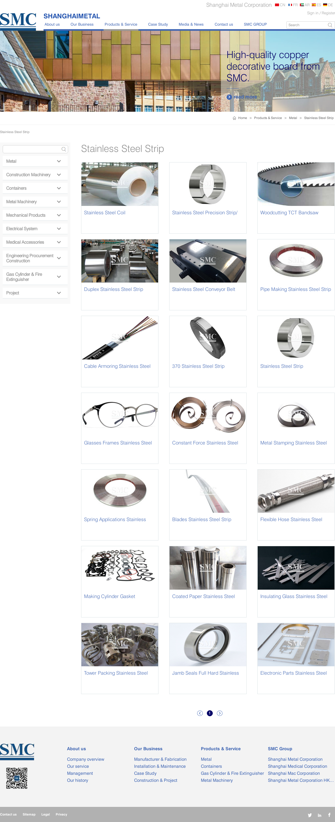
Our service (78, 766)
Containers (33, 188)
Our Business (82, 24)
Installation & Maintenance (160, 766)
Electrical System (33, 228)
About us (52, 24)
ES (319, 4)
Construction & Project (155, 780)
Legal (45, 814)
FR (295, 4)
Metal (293, 118)
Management (80, 773)
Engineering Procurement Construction (33, 258)
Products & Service (121, 24)
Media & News (191, 24)
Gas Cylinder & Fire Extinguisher (33, 277)
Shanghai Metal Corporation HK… (301, 780)
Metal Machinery (33, 201)
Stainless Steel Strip (319, 118)
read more (242, 97)
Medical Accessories (33, 242)
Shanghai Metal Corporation (295, 759)
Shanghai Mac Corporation (294, 773)
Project (33, 292)
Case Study (158, 24)
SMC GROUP (255, 24)
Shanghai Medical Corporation (297, 766)
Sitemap (29, 814)
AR (307, 4)
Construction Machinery (33, 174)
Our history (77, 780)
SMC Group (280, 748)
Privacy (61, 814)
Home (242, 118)
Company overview (85, 759)
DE (330, 4)
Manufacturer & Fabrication (160, 759)
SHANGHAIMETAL (72, 16)
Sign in (313, 13)
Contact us (224, 24)
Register (328, 13)
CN (282, 4)
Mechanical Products (33, 215)
